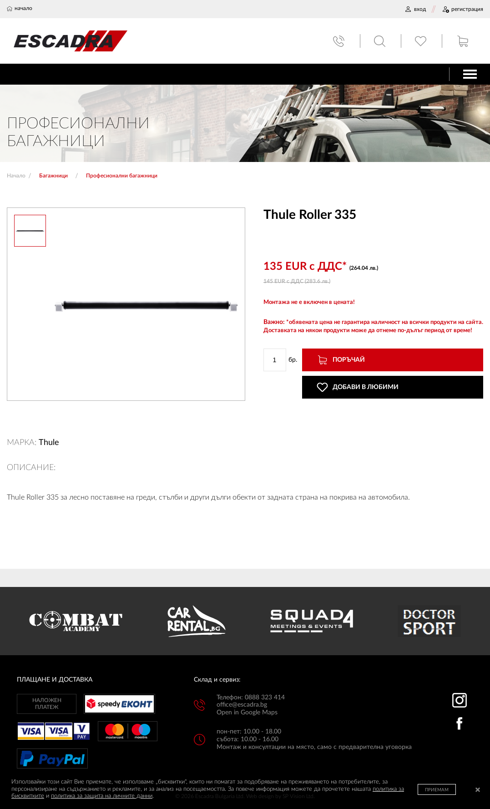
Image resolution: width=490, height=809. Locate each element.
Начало (16, 175)
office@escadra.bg (242, 705)
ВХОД (415, 9)
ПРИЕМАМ (437, 790)
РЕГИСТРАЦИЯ (462, 9)
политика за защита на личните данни (101, 796)
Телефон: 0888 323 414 (251, 697)
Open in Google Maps (247, 712)
